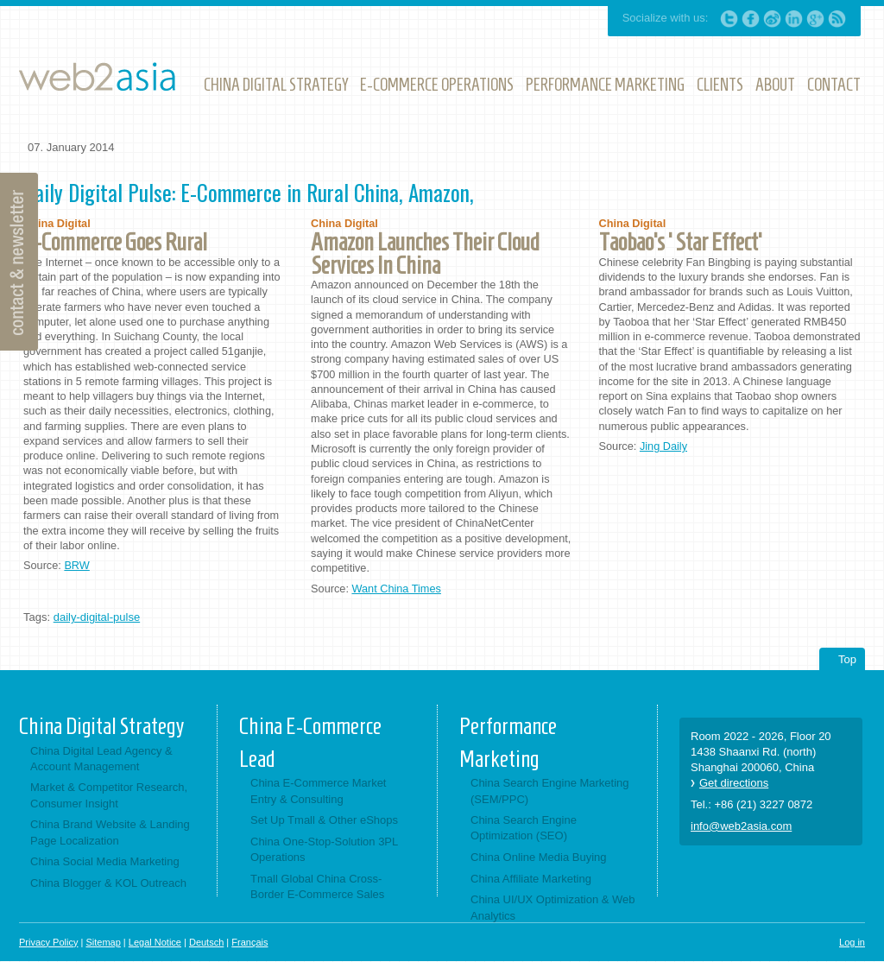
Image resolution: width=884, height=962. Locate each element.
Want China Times (395, 588)
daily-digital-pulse (97, 617)
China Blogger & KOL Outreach (108, 883)
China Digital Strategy (101, 726)
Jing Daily (663, 446)
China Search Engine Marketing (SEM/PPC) (549, 790)
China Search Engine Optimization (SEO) (523, 827)
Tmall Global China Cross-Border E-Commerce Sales (317, 886)
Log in (852, 942)
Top (847, 659)
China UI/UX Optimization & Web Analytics (552, 907)
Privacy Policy (48, 942)
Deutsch (206, 942)
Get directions (733, 782)
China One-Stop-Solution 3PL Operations (324, 849)
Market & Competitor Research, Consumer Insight (108, 795)
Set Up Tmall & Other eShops (324, 819)
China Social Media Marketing (105, 861)
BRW (76, 565)
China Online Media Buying (538, 857)
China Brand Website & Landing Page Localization (110, 832)
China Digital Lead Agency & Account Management (101, 758)
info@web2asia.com (741, 826)
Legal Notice (155, 942)
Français (249, 942)
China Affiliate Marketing (530, 878)
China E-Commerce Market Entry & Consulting (318, 790)
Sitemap (102, 942)
